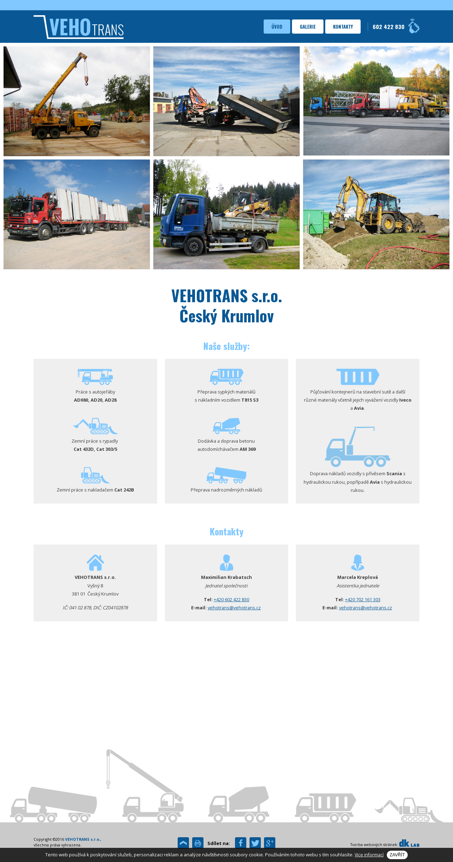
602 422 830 (389, 26)
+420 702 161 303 (362, 599)
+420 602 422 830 (231, 599)
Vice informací (369, 855)
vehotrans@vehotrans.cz (234, 607)
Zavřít (397, 854)
